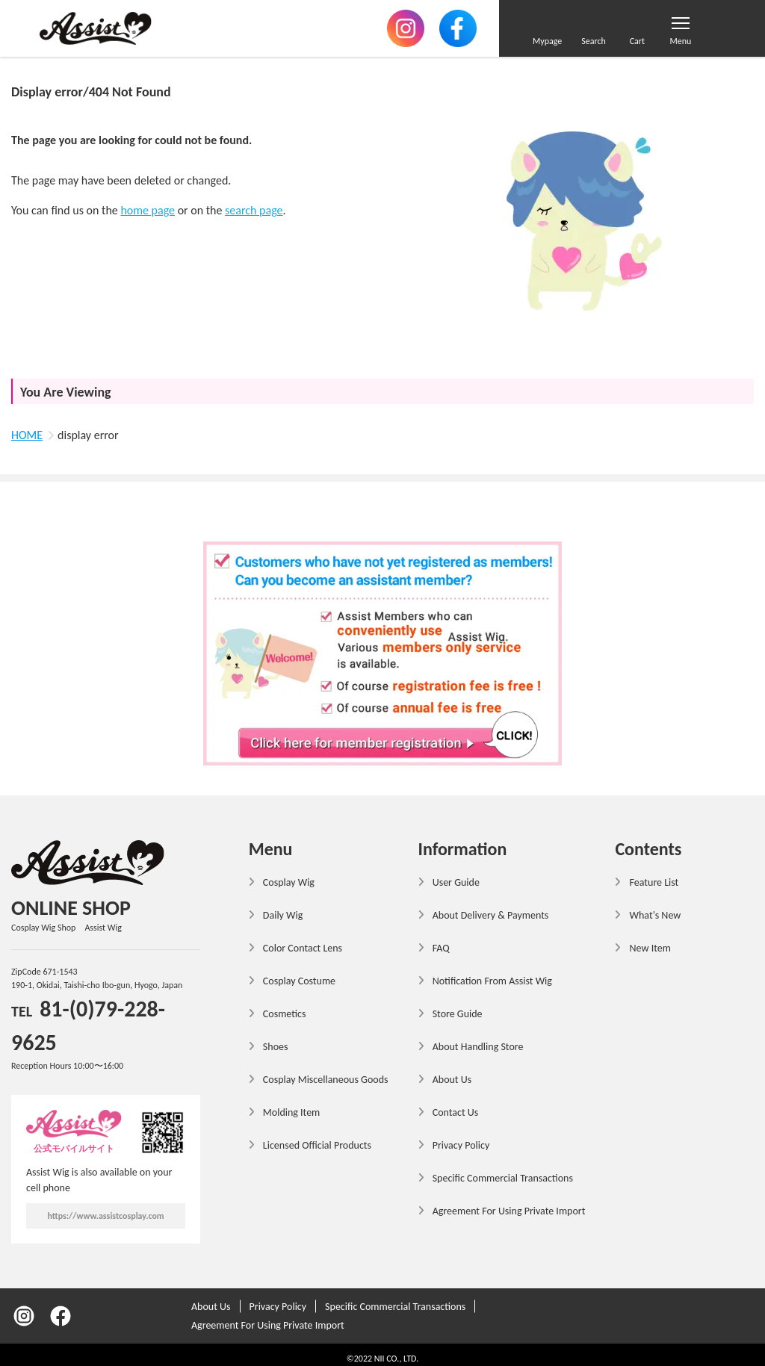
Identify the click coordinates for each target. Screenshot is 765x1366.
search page (253, 210)
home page (147, 210)
